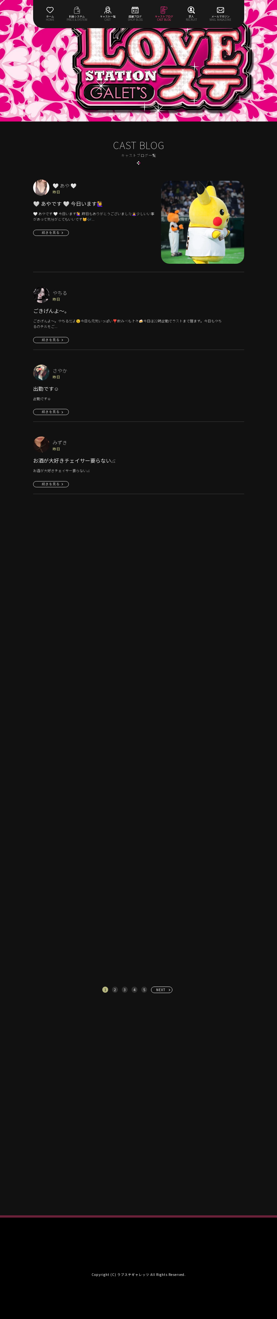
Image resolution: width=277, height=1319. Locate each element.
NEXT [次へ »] (161, 989)
